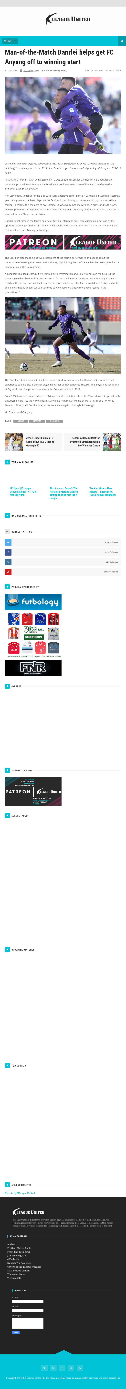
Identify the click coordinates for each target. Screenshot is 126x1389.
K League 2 (54, 421)
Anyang (21, 421)
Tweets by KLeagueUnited (20, 1193)
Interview (37, 421)
